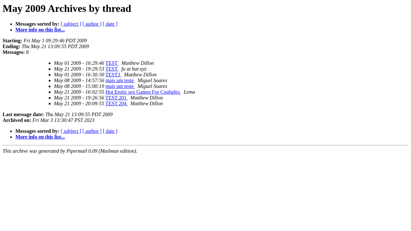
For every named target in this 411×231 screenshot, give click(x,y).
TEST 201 (116, 97)
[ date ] (110, 24)
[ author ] (92, 24)
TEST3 (113, 74)
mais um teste (120, 80)
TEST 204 (116, 103)
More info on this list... (40, 29)
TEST (112, 63)
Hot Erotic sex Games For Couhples (143, 92)
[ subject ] (71, 24)
